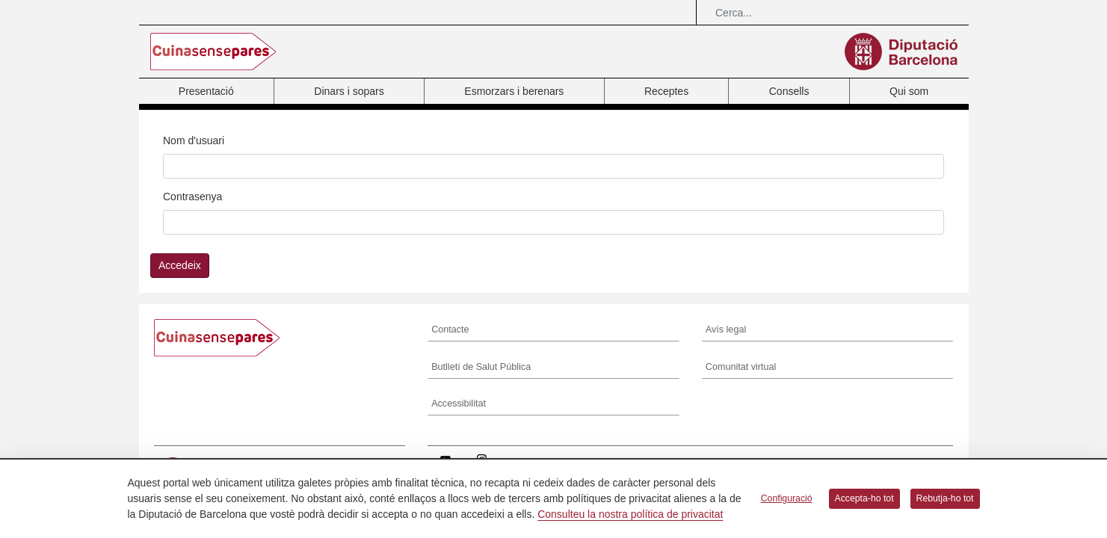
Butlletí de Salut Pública (481, 367)
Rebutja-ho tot (945, 498)
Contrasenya (192, 196)
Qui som (908, 91)
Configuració (786, 498)
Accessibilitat (458, 403)
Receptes (666, 91)
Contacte (450, 329)
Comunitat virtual (741, 367)
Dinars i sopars (348, 91)
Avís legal (726, 329)
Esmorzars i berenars (514, 91)
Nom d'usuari (193, 140)
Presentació (206, 91)
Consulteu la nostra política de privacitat (630, 514)
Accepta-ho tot (864, 498)
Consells (789, 91)
